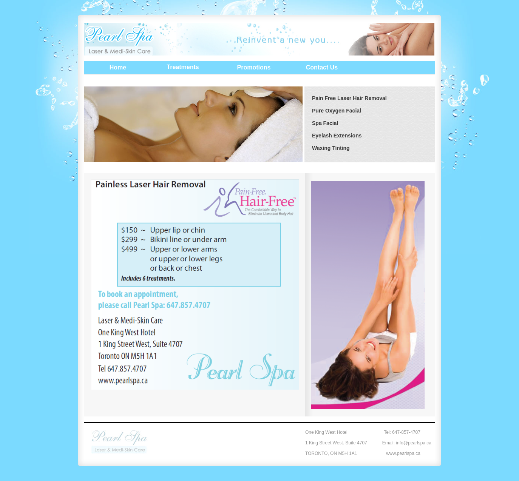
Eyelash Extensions (337, 136)
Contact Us (322, 67)
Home (118, 67)
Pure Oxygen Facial (336, 111)
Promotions (254, 67)
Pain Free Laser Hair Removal (349, 98)
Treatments (183, 67)
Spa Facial (325, 123)
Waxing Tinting (331, 148)
